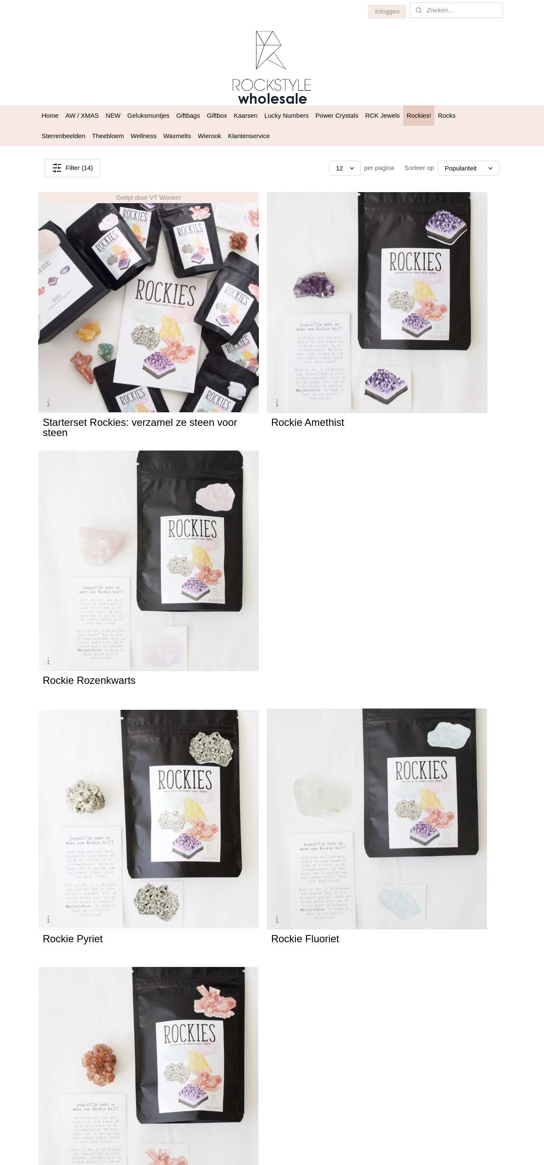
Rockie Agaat (72, 917)
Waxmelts (177, 135)
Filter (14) (72, 168)
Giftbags (188, 115)
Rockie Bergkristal (83, 729)
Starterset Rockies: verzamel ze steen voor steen (107, 357)
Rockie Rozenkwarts (406, 352)
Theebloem (108, 135)
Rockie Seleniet (236, 729)
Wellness (144, 135)
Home (50, 115)
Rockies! (419, 115)
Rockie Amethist (237, 352)
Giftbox (217, 115)
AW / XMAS (82, 115)
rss (268, 1149)
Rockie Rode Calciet (406, 917)
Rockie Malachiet (240, 917)
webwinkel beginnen (296, 1149)
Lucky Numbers (286, 115)
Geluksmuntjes (149, 115)
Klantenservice (253, 135)
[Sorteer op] (468, 168)
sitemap (253, 1149)
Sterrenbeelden (63, 135)
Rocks (447, 115)
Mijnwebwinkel (362, 1149)
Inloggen (387, 11)
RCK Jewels (382, 115)
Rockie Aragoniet (398, 541)
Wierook (209, 135)
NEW (113, 115)
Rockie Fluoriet (235, 541)
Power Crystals (336, 115)
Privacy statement (348, 1031)
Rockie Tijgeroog (398, 729)
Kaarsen (246, 115)
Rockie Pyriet (72, 541)
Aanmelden (252, 1076)
